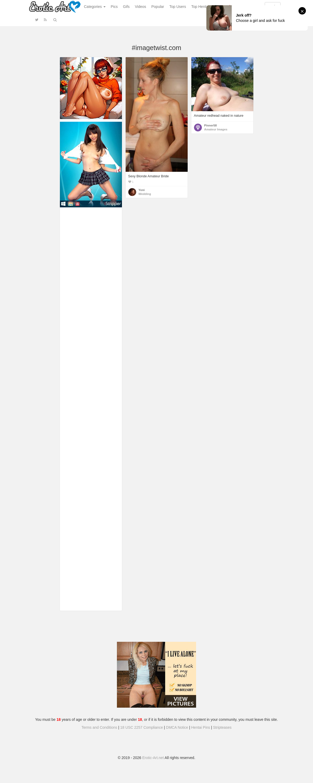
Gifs (126, 6)
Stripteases (222, 727)
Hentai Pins (200, 727)
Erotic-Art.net (153, 758)
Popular (157, 6)
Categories (95, 6)
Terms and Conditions (99, 727)
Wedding (145, 193)
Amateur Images (215, 129)
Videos (140, 6)
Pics (114, 6)
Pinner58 (210, 125)
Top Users (177, 6)
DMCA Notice (177, 727)
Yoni (142, 190)
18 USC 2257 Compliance (141, 727)
